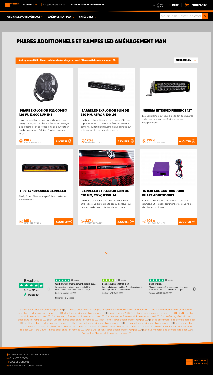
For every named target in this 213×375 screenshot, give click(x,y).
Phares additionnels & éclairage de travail (60, 60)
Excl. (161, 7)
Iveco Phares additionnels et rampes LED (38, 313)
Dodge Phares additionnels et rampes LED (83, 313)
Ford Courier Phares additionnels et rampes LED (59, 329)
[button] (186, 60)
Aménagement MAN (28, 60)
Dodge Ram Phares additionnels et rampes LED (107, 333)
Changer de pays (18, 358)
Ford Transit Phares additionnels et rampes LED (75, 326)
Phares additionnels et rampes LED (99, 60)
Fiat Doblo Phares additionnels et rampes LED (47, 323)
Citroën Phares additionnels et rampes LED (40, 309)
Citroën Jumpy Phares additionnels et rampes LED (78, 316)
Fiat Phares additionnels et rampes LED (85, 309)
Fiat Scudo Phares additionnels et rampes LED (148, 323)
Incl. (161, 4)
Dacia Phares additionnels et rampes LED (172, 309)
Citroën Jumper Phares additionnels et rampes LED (132, 316)
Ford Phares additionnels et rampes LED (128, 309)
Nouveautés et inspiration (87, 4)
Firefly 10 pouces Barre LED (43, 191)
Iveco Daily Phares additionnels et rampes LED (167, 329)
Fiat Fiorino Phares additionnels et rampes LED (124, 319)
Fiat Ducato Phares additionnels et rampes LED (98, 323)
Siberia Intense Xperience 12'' (167, 110)
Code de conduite (19, 362)
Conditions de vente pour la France (29, 354)
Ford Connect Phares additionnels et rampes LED (127, 326)
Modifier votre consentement (25, 365)
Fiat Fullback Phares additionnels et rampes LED (73, 319)
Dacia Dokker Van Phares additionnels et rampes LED (114, 329)
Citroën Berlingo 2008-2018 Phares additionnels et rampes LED (139, 313)
